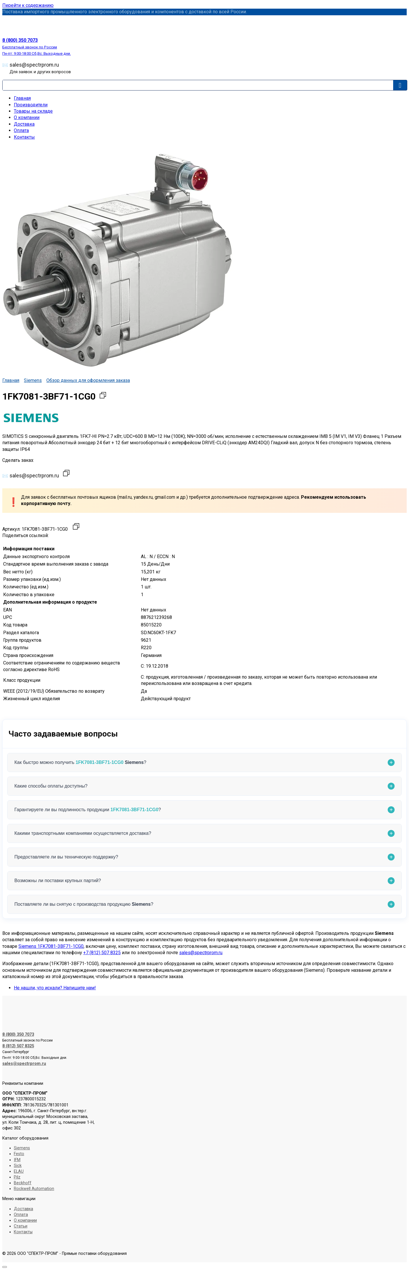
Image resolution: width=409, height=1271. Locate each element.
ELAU (19, 1171)
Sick (18, 1165)
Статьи (20, 1226)
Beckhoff (22, 1182)
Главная (22, 98)
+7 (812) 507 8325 (102, 952)
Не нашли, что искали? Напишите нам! (55, 988)
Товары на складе (33, 111)
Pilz (17, 1177)
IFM (17, 1159)
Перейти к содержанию (28, 5)
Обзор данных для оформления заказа (88, 380)
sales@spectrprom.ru (40, 68)
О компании (26, 117)
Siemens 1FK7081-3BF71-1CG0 (51, 946)
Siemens (33, 380)
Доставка (24, 124)
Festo (19, 1153)
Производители (31, 105)
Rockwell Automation (34, 1188)
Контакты (24, 137)
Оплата (21, 130)
